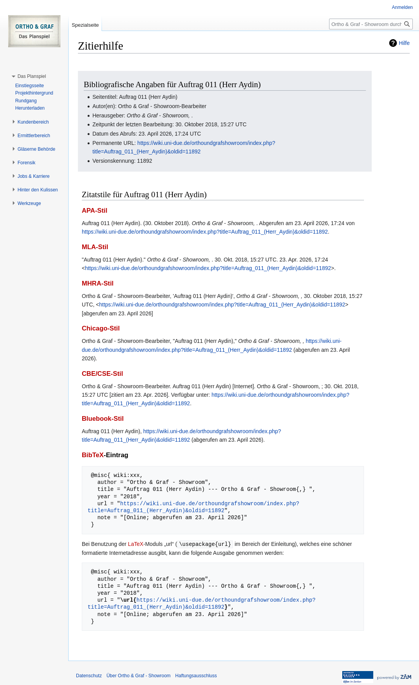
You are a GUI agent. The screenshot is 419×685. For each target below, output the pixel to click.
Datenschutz (89, 675)
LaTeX (135, 544)
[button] (31, 76)
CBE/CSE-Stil (102, 373)
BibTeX (93, 455)
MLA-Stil (95, 247)
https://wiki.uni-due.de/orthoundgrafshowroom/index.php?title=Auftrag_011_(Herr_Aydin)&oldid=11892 (205, 232)
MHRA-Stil (98, 283)
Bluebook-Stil (103, 418)
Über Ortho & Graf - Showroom (139, 675)
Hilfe (404, 43)
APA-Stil (94, 210)
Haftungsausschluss (196, 675)
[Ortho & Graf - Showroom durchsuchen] (371, 24)
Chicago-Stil (101, 328)
